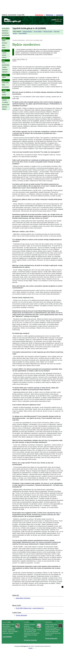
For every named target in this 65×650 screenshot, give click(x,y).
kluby (3, 84)
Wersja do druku (47, 31)
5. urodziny (5, 102)
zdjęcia (4, 77)
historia (4, 55)
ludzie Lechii (5, 82)
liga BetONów (5, 65)
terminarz (4, 43)
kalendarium (5, 33)
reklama (4, 109)
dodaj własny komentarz (23, 598)
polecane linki (5, 104)
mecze (4, 47)
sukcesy (4, 57)
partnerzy (4, 107)
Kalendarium (39, 15)
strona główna (5, 28)
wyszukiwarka (5, 35)
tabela (3, 40)
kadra (3, 45)
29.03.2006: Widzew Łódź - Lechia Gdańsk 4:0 (30, 608)
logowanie (4, 72)
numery (4, 94)
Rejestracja (49, 15)
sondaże (4, 67)
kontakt (30, 648)
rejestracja (5, 69)
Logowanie (59, 15)
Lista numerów (23, 33)
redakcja (4, 100)
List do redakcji (38, 31)
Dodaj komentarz (27, 31)
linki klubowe (5, 87)
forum (3, 62)
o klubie (4, 53)
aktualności (5, 30)
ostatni (4, 92)
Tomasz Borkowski (21, 615)
